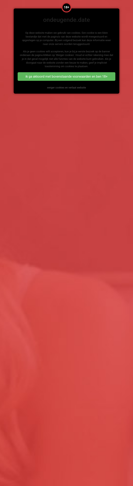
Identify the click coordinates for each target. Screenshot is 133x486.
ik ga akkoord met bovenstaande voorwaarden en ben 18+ (66, 76)
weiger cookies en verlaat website (66, 87)
